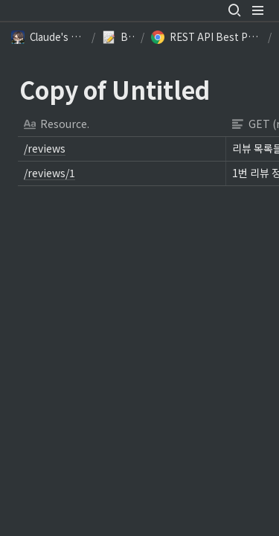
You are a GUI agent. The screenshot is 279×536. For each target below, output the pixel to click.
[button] (234, 10)
